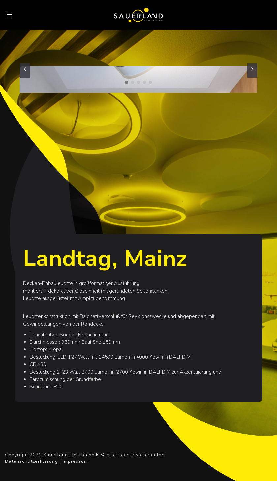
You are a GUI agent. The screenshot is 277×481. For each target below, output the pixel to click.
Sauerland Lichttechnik (71, 455)
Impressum (75, 461)
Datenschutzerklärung (31, 461)
